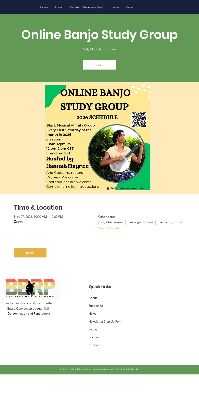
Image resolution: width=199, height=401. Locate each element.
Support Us (96, 306)
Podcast (94, 337)
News (92, 313)
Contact (94, 345)
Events (93, 329)
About (93, 298)
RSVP (99, 65)
